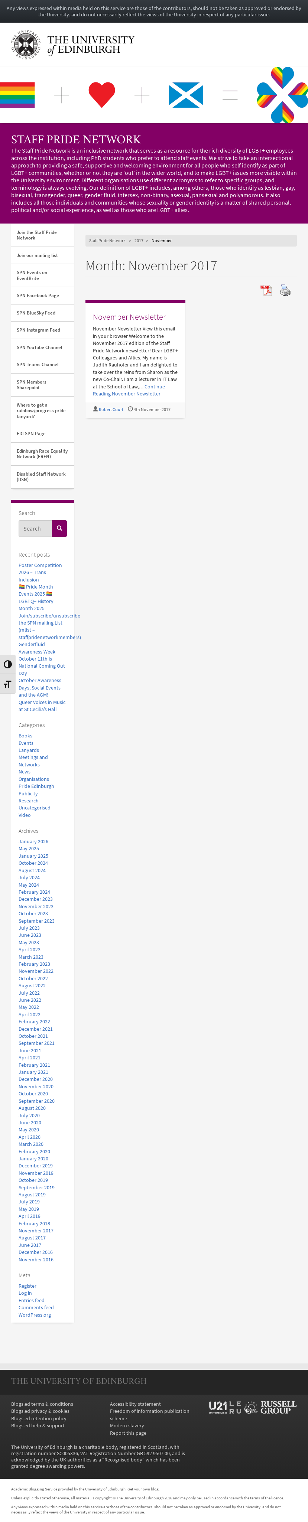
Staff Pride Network (76, 140)
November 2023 (36, 906)
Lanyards (29, 750)
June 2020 (30, 1122)
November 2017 (36, 1231)
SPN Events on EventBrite (32, 275)
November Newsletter (129, 317)
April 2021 (29, 1058)
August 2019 (32, 1195)
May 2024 (29, 885)
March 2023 (31, 957)
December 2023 (36, 899)
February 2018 (34, 1223)
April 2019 (29, 1216)
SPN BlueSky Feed (36, 313)
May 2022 (29, 1007)
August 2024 (32, 870)
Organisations (34, 779)
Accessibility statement (135, 1404)
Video (25, 815)
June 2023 (30, 935)
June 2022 (30, 1000)
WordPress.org (35, 1315)
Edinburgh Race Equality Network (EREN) (42, 454)
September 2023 (37, 921)
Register (27, 1286)
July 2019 (29, 1202)
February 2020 (34, 1151)
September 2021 (37, 1043)
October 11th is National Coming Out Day (42, 666)
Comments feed (36, 1307)
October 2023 (33, 913)
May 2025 (29, 848)
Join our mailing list (37, 255)
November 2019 (36, 1173)
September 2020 (37, 1101)
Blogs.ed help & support (38, 1425)
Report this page (128, 1433)
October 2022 (33, 978)
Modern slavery (127, 1425)
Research (29, 801)
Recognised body (123, 1460)
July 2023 (29, 928)
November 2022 (36, 971)
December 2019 (36, 1166)
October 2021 (33, 1036)
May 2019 (29, 1209)
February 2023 (34, 964)
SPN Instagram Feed (38, 330)
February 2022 (34, 1022)
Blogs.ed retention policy (39, 1418)
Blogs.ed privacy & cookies (40, 1411)
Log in (25, 1293)
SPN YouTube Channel (39, 347)
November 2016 (36, 1260)
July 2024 (29, 877)
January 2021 (33, 1072)
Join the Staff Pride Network (37, 235)
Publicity (28, 794)
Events (26, 743)
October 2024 (33, 863)
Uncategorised (35, 808)
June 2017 (30, 1245)
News (24, 772)
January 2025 (33, 856)
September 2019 (37, 1187)
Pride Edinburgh (36, 786)
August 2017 (32, 1238)
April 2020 (29, 1137)
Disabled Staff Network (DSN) (41, 477)
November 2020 (36, 1086)
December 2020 (36, 1079)
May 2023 (29, 942)
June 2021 (30, 1050)
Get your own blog (143, 1489)
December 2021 (36, 1029)
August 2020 (32, 1108)
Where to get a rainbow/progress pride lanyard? (41, 411)
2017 (138, 240)
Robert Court (111, 409)
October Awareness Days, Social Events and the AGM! (40, 687)
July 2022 (29, 993)
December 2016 (36, 1252)
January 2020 (33, 1159)
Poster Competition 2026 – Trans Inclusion (40, 572)
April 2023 (29, 949)
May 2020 (29, 1130)
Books (25, 736)
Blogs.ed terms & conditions (42, 1404)
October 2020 (33, 1094)
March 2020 (31, 1144)
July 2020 (29, 1115)
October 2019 (33, 1180)
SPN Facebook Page (38, 295)
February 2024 (34, 892)
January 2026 (33, 841)
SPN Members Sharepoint (31, 385)
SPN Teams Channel (38, 364)
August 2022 (32, 985)
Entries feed (32, 1300)
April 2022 (29, 1014)
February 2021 (34, 1065)
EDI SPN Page (31, 433)
